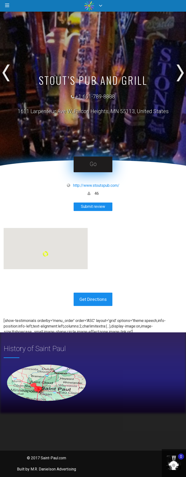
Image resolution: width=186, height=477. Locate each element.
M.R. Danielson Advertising (53, 469)
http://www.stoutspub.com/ (96, 185)
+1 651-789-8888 (95, 97)
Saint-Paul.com (53, 458)
